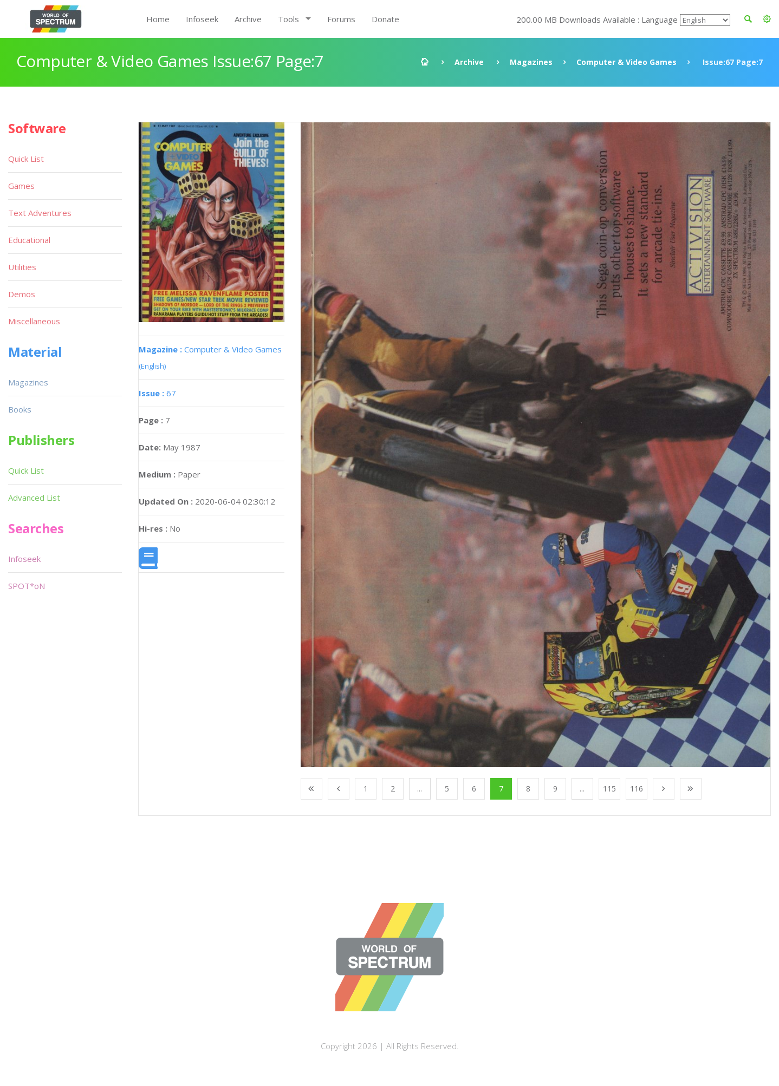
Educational (29, 239)
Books (19, 409)
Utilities (22, 266)
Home (158, 19)
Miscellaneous (34, 321)
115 (609, 788)
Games (21, 185)
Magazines (531, 62)
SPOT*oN (26, 585)
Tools (288, 19)
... (419, 788)
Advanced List (34, 497)
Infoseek (202, 19)
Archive (248, 19)
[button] (767, 19)
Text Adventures (40, 212)
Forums (341, 19)
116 (636, 788)
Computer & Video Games (626, 62)
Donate (385, 19)
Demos (21, 294)
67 (157, 393)
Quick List (26, 158)
